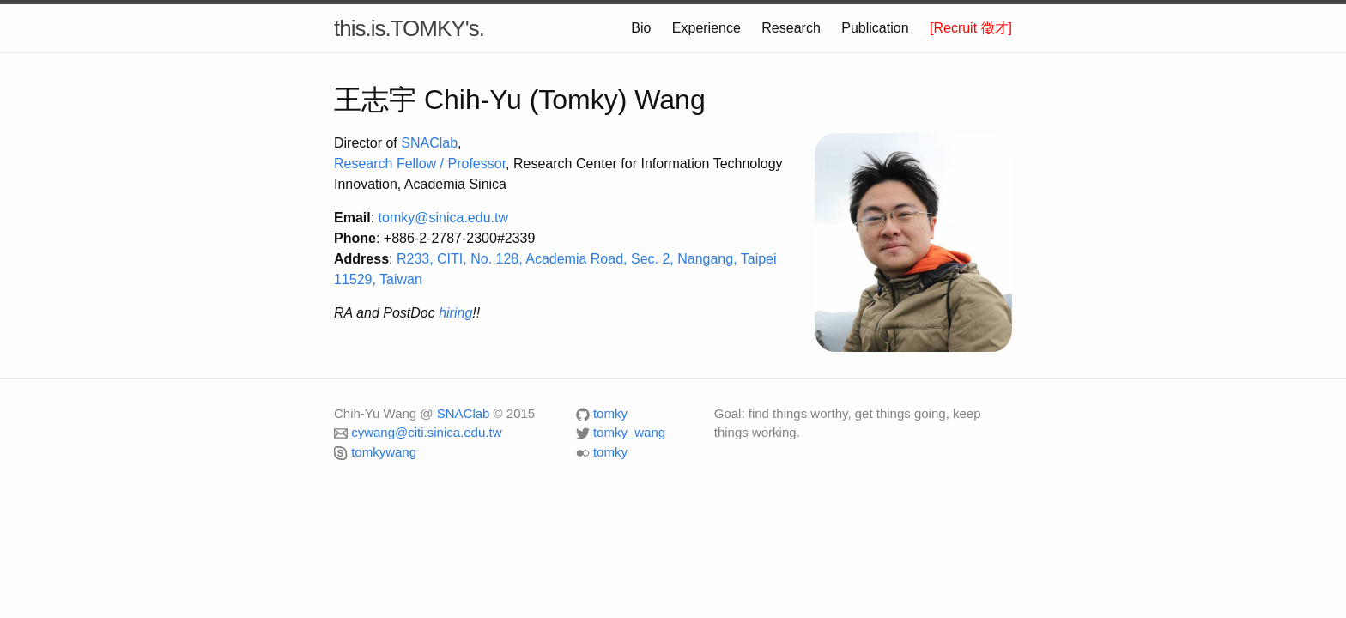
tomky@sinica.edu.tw (443, 217)
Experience (706, 28)
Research (790, 28)
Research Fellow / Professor (420, 163)
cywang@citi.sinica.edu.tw (426, 432)
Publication (874, 28)
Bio (641, 28)
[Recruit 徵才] (971, 28)
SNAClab (429, 143)
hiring (455, 313)
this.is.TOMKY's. (409, 28)
